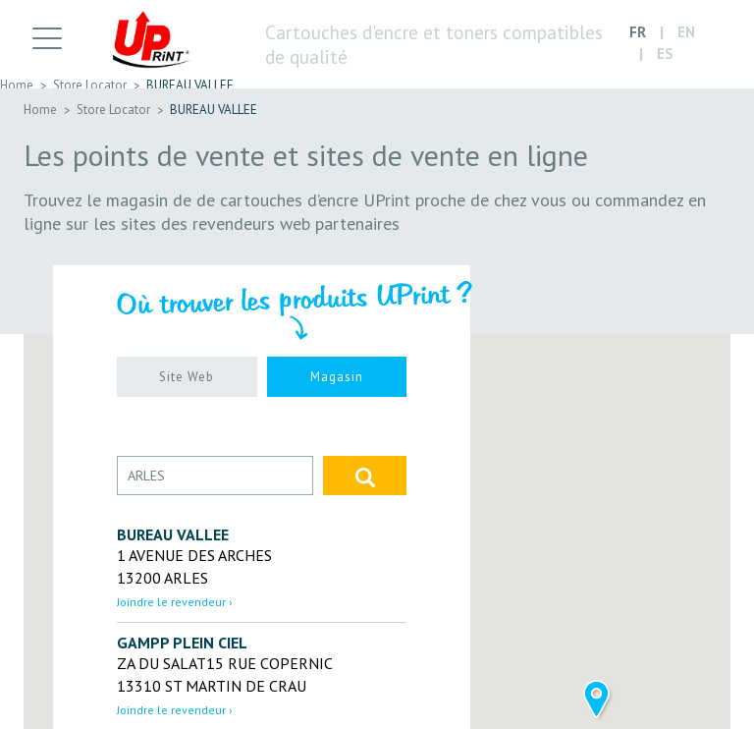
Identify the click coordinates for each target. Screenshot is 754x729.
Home (16, 85)
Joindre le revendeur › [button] (175, 601)
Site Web (186, 376)
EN (686, 33)
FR (637, 33)
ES (665, 55)
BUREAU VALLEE (190, 85)
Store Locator (90, 85)
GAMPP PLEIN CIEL (182, 642)
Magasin (336, 376)
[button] (596, 701)
